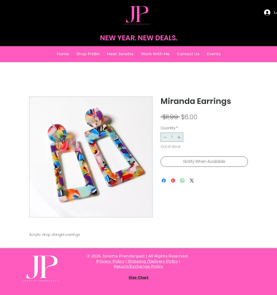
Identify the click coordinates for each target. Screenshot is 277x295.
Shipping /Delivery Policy (152, 261)
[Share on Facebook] (164, 180)
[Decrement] (164, 137)
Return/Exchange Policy (138, 266)
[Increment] (179, 137)
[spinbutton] (171, 137)
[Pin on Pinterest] (173, 180)
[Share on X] (192, 180)
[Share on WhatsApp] (182, 180)
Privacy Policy (110, 261)
